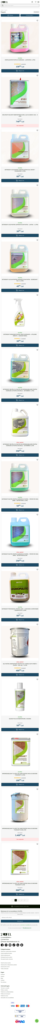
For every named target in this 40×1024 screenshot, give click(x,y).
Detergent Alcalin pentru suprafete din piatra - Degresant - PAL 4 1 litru (20, 280)
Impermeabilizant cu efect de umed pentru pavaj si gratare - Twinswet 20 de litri (20, 829)
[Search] (20, 5)
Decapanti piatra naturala (7, 959)
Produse (3, 974)
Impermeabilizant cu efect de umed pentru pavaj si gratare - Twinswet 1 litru (20, 774)
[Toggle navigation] (38, 2)
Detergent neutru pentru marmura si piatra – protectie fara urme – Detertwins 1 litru (20, 499)
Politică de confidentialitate (7, 992)
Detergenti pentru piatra (6, 957)
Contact (2, 980)
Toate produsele (4, 968)
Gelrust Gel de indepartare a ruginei (20, 718)
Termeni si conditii (5, 988)
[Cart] (32, 2)
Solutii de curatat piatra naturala (8, 951)
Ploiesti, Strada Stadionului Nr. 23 (10, 941)
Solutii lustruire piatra (6, 963)
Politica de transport (5, 994)
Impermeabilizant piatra (6, 953)
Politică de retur (4, 995)
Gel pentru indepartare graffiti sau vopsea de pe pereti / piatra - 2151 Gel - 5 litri (20, 664)
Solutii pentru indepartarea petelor (9, 964)
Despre (2, 976)
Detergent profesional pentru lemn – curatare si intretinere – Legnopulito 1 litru (20, 609)
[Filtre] (10, 15)
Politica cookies (4, 990)
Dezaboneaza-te (27, 928)
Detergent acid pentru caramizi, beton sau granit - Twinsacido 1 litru (20, 170)
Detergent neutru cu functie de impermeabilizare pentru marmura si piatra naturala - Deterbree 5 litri (20, 445)
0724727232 (5, 939)
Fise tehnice (3, 982)
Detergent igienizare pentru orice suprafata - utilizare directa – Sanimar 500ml (20, 335)
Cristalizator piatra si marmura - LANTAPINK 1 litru (20, 60)
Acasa (2, 10)
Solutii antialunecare (5, 955)
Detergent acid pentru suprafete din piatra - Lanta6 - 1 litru (20, 224)
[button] (37, 20)
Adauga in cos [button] (20, 71)
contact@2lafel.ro (6, 937)
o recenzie (23, 64)
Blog (2, 978)
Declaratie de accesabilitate (7, 997)
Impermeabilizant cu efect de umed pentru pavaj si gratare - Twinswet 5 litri (20, 884)
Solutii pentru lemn (5, 966)
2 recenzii (23, 338)
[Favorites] (35, 2)
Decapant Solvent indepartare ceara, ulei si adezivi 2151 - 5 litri (20, 115)
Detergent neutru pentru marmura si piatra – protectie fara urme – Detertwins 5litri (20, 554)
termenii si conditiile (25, 925)
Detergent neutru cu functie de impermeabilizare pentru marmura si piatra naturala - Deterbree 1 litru (20, 390)
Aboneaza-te (20, 921)
